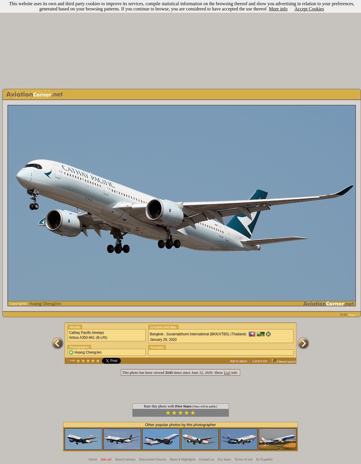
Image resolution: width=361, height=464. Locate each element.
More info (278, 8)
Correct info (259, 361)
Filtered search (283, 361)
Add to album (238, 361)
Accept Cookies (309, 8)
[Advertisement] (180, 43)
